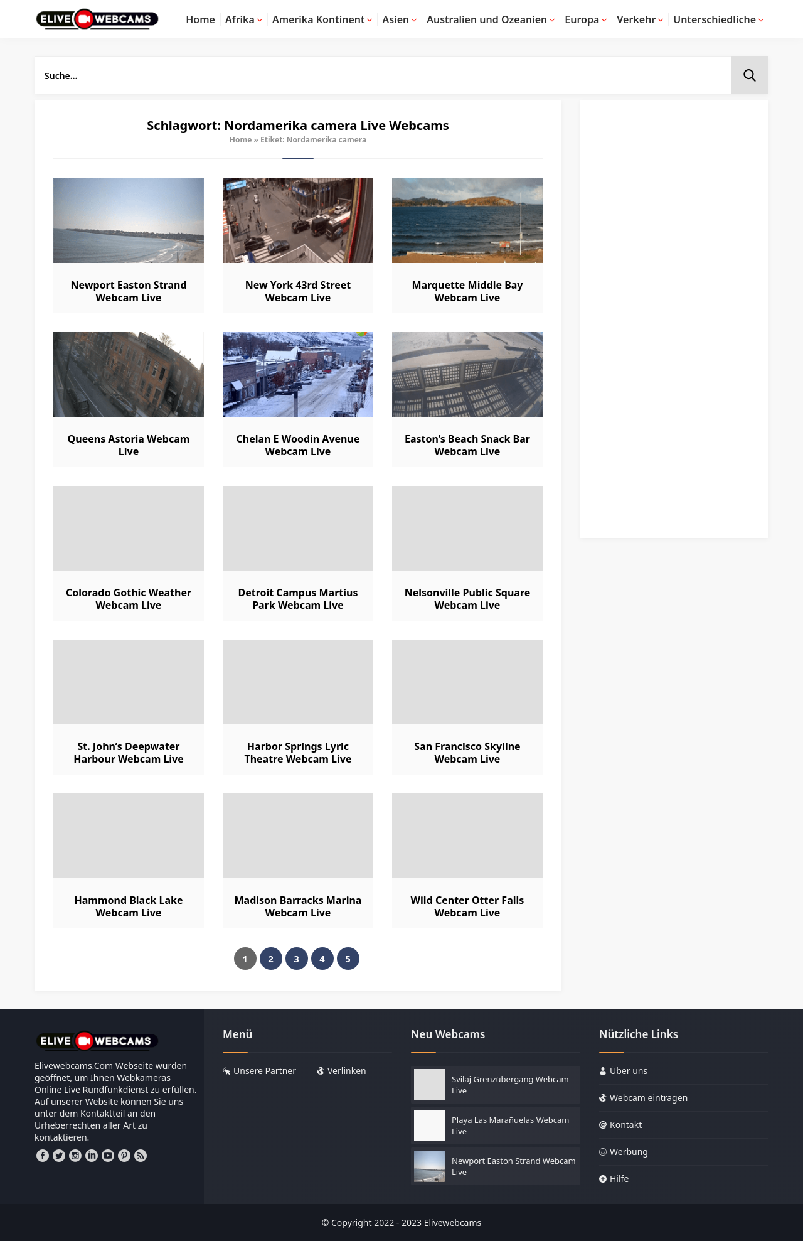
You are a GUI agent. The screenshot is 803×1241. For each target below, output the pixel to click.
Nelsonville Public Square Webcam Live (468, 598)
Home (241, 139)
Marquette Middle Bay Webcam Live (467, 291)
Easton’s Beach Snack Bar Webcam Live (467, 445)
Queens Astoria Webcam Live (129, 445)
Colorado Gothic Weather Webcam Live (128, 598)
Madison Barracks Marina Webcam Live (298, 906)
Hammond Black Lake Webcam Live (128, 906)
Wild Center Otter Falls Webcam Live (467, 906)
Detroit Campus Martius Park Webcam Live (298, 598)
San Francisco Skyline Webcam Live (467, 752)
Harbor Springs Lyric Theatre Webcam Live (297, 752)
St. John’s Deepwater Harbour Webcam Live (128, 752)
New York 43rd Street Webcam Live (298, 291)
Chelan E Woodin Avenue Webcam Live (297, 445)
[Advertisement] (674, 325)
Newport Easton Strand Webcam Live (128, 291)
